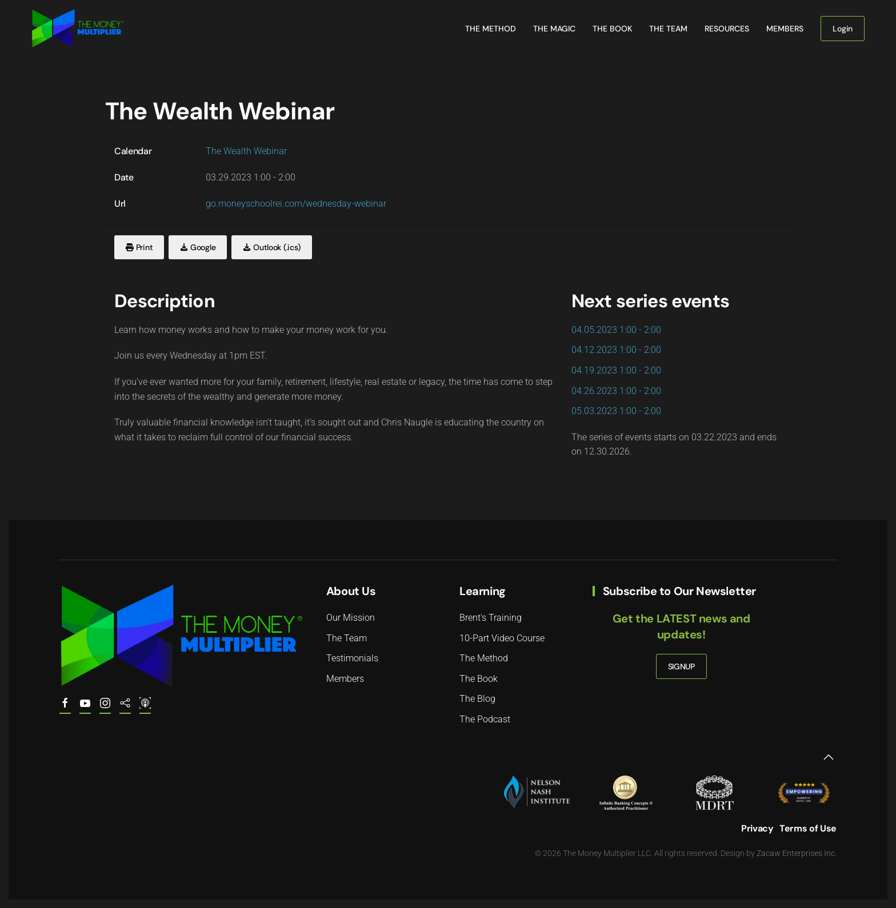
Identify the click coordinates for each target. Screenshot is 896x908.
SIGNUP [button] (681, 666)
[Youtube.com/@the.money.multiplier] (85, 708)
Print (139, 247)
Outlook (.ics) (272, 247)
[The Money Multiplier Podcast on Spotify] (125, 708)
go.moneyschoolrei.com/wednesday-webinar (296, 203)
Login (843, 28)
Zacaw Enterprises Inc (796, 853)
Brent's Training (490, 617)
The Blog (477, 698)
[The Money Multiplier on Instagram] (105, 708)
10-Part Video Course (502, 638)
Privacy (757, 828)
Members (784, 28)
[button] (829, 757)
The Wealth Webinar (246, 151)
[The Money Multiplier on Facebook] (65, 708)
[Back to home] (77, 28)
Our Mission (350, 617)
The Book (612, 28)
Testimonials (352, 658)
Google (197, 247)
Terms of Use (808, 828)
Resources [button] (727, 28)
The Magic (554, 28)
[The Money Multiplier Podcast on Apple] (145, 708)
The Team (668, 28)
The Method (490, 28)
